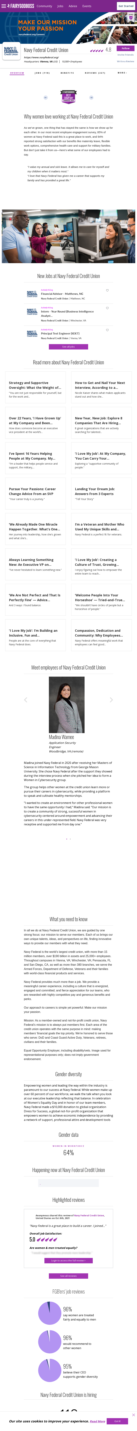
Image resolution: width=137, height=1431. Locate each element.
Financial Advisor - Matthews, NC (62, 293)
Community (44, 6)
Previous (46, 97)
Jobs (60, 6)
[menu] (4, 3)
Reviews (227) (95, 73)
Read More (97, 1421)
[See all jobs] (68, 346)
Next (91, 97)
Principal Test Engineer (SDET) (60, 333)
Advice (73, 6)
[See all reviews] (68, 1276)
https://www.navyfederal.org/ (41, 57)
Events (86, 6)
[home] (20, 8)
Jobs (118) (42, 73)
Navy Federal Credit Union (54, 298)
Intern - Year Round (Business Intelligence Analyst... (67, 313)
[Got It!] (117, 1421)
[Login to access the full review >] (68, 1260)
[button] (126, 48)
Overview (17, 73)
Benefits (67, 73)
